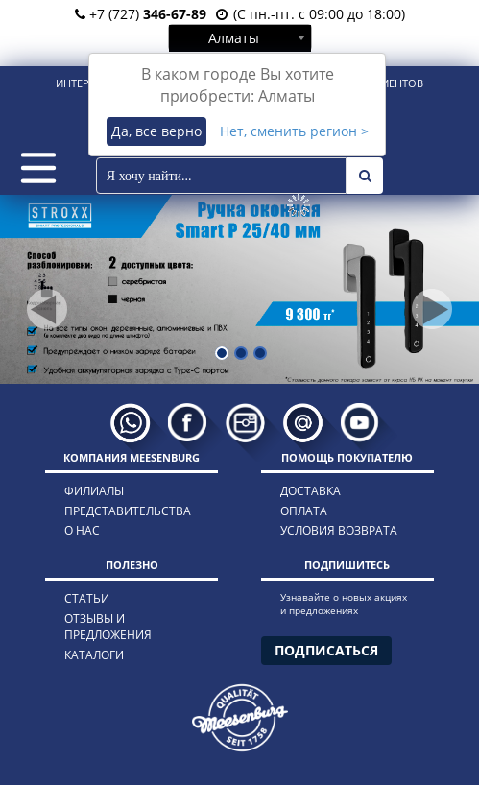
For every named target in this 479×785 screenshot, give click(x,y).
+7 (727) (140, 14)
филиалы (94, 491)
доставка (310, 491)
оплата (303, 511)
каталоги (94, 655)
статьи (86, 598)
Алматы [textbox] (233, 38)
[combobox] (240, 37)
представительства (127, 511)
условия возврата (338, 530)
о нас (82, 530)
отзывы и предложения (108, 626)
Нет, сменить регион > (294, 131)
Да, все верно (156, 131)
